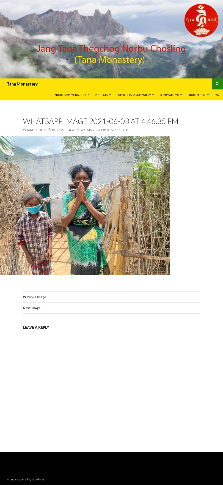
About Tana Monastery (70, 94)
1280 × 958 (58, 130)
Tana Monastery (22, 83)
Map (217, 94)
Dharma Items (169, 94)
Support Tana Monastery (134, 94)
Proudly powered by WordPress (26, 479)
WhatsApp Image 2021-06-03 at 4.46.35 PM (100, 130)
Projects (101, 94)
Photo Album (197, 94)
